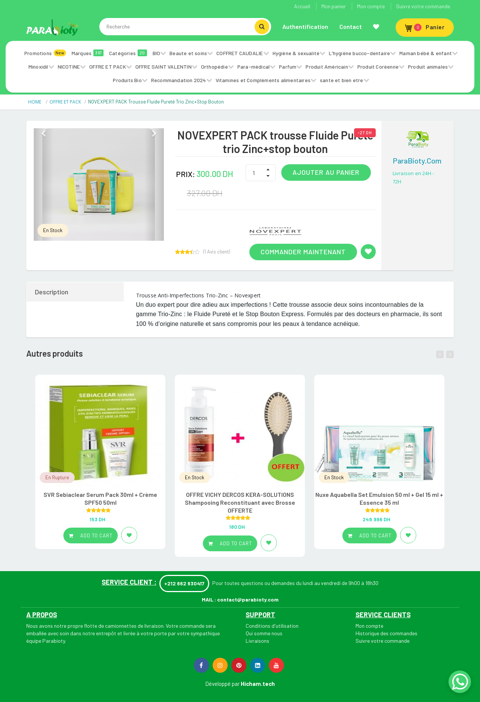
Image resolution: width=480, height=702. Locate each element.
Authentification (305, 26)
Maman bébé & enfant (425, 53)
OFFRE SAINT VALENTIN (163, 66)
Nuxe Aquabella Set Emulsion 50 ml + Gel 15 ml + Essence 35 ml (379, 498)
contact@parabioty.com (248, 599)
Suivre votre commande (423, 6)
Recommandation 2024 (178, 80)
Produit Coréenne (378, 66)
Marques (88, 53)
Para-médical (253, 66)
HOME (35, 102)
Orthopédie (214, 66)
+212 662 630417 (184, 583)
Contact (350, 26)
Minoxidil (38, 66)
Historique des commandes (386, 633)
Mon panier (333, 6)
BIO (156, 53)
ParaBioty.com (417, 160)
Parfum (287, 66)
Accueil (302, 6)
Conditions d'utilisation (272, 625)
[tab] (75, 292)
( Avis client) (216, 251)
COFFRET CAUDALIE (239, 53)
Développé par (222, 683)
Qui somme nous (264, 633)
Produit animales (428, 66)
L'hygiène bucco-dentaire (359, 53)
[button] (43, 184)
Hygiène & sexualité (296, 53)
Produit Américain (327, 66)
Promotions (45, 53)
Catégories (128, 53)
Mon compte (371, 6)
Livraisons (257, 641)
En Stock (53, 230)
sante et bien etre (341, 80)
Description (51, 292)
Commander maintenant (303, 252)
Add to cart (90, 535)
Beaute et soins (188, 53)
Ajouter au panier (326, 172)
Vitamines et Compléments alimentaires (263, 80)
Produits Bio (127, 80)
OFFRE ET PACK (107, 66)
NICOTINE (69, 66)
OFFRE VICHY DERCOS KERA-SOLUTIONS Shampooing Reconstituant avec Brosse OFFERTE (240, 502)
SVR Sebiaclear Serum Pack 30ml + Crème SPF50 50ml (100, 498)
